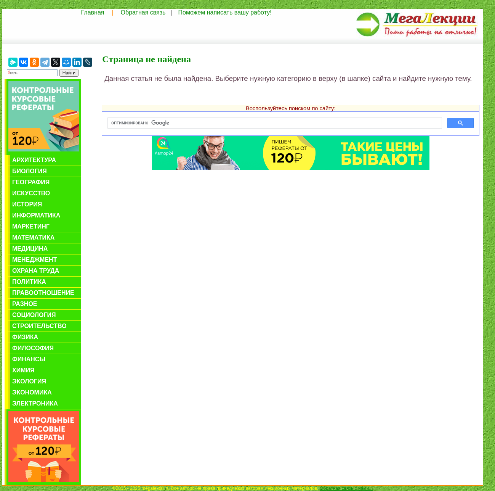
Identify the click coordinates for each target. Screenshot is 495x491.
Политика (29, 282)
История (27, 204)
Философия (33, 348)
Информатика (36, 215)
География (31, 182)
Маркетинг (31, 226)
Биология (29, 171)
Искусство (31, 193)
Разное (24, 304)
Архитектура (34, 160)
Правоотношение (43, 293)
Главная (92, 12)
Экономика (32, 392)
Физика (25, 337)
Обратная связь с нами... (346, 488)
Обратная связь (143, 12)
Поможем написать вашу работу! (225, 12)
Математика (33, 237)
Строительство (39, 326)
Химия (23, 370)
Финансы (28, 359)
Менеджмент (34, 259)
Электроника (35, 403)
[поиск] (274, 123)
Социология (34, 315)
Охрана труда (35, 270)
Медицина (30, 248)
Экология (29, 381)
